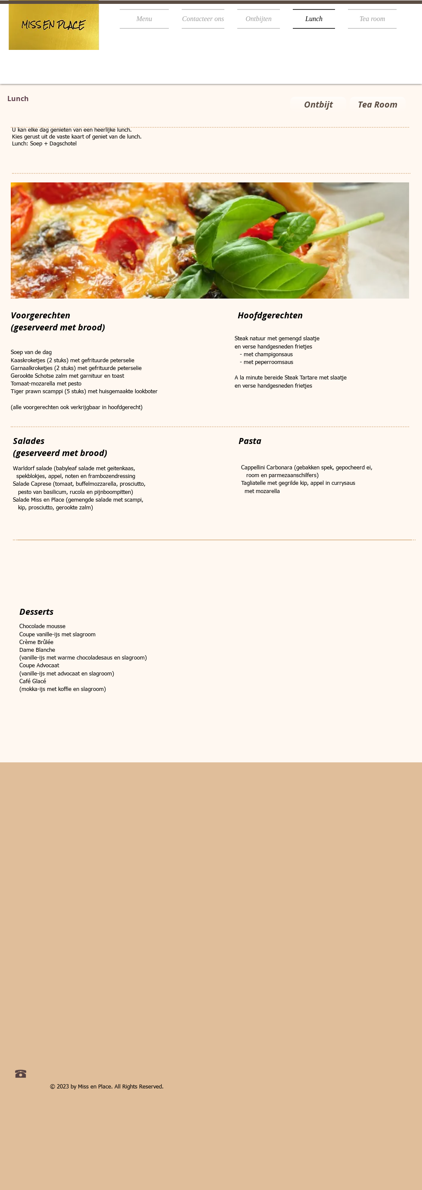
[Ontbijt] (318, 104)
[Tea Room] (378, 104)
